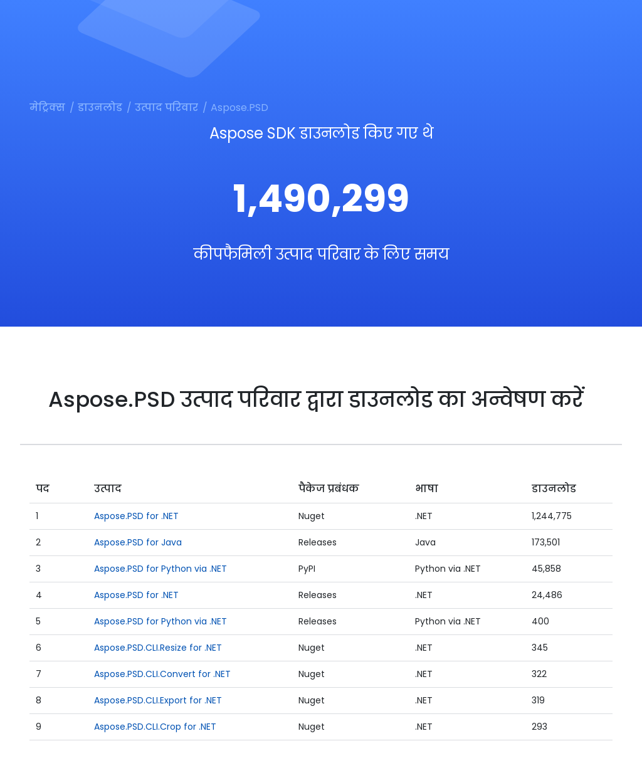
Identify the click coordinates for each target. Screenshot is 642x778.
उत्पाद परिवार (166, 107)
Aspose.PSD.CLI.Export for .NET (158, 700)
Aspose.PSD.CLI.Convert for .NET (162, 674)
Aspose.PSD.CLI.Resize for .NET (158, 647)
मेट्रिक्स (47, 107)
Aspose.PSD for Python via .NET (160, 568)
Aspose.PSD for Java (138, 542)
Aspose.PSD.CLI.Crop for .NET (155, 726)
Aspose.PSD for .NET (136, 516)
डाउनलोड (100, 107)
